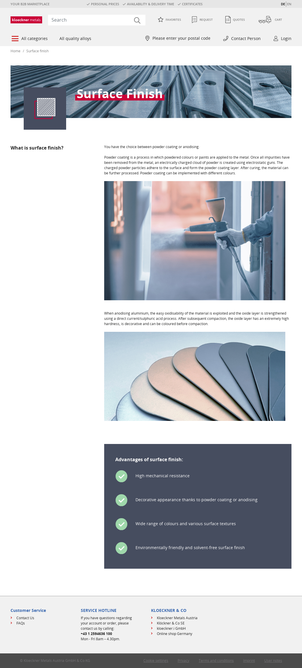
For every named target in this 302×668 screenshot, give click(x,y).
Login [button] (286, 38)
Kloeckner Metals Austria (177, 617)
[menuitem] (29, 39)
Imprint (249, 660)
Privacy (183, 660)
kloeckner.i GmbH (171, 628)
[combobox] (96, 19)
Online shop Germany (174, 633)
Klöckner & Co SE (171, 623)
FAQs (20, 623)
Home (15, 50)
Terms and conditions (216, 660)
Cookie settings (155, 660)
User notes (273, 660)
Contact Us (25, 617)
